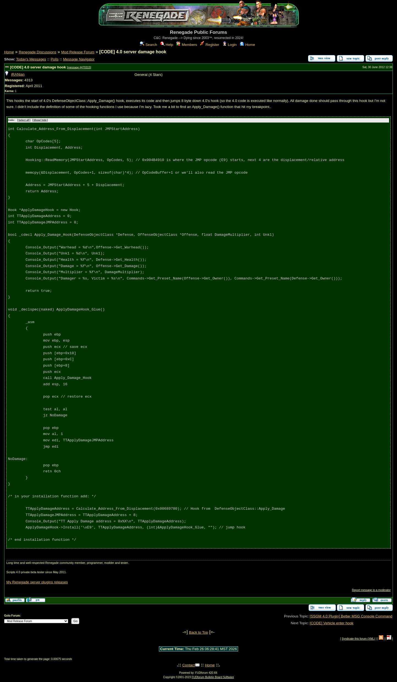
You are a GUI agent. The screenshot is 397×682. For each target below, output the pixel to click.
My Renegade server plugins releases (37, 582)
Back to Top (198, 632)
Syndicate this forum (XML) (358, 638)
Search (148, 45)
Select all (23, 120)
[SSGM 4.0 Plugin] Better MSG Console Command (351, 616)
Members (186, 45)
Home (247, 45)
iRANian (17, 74)
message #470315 (79, 67)
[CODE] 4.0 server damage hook (38, 67)
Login (229, 45)
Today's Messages (31, 59)
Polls (55, 59)
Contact (188, 665)
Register (209, 45)
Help (166, 45)
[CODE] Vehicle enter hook (331, 623)
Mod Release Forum (77, 52)
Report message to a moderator (371, 589)
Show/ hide (40, 120)
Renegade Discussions (37, 52)
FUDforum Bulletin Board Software (213, 676)
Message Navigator (79, 59)
